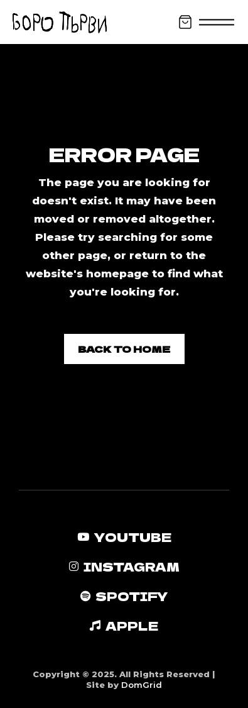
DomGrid (141, 685)
